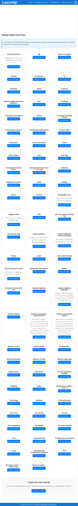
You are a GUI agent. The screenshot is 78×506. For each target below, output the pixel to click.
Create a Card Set (38, 491)
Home (31, 2)
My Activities (55, 2)
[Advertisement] (39, 18)
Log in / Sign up (67, 2)
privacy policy (53, 504)
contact (37, 504)
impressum (44, 504)
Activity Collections (41, 2)
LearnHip (9, 2)
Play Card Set (13, 67)
